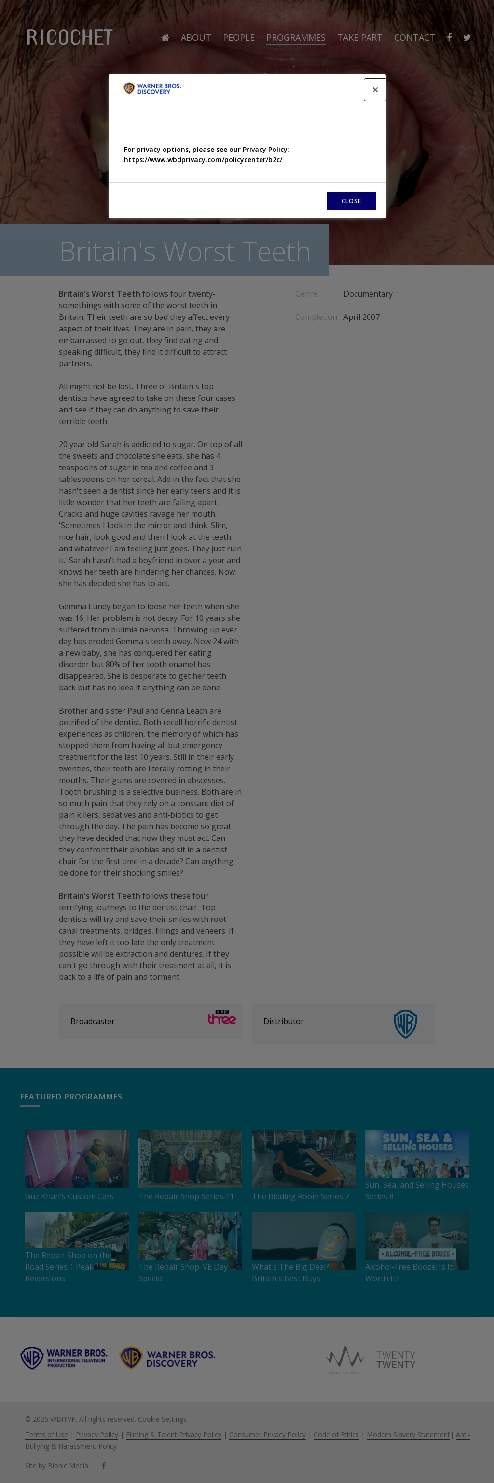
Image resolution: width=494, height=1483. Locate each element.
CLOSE (351, 201)
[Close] (375, 89)
